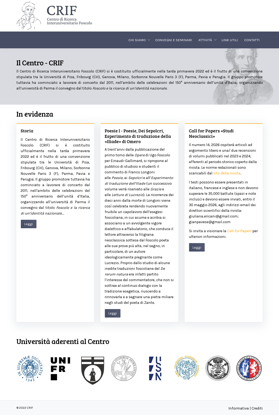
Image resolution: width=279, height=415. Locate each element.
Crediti (257, 408)
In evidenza (34, 114)
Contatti (252, 40)
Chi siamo (137, 40)
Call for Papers (239, 231)
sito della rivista (226, 173)
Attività (205, 40)
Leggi (28, 224)
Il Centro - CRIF (40, 62)
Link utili (230, 40)
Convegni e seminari (173, 40)
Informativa (238, 408)
